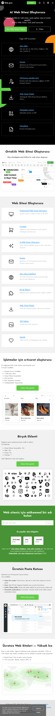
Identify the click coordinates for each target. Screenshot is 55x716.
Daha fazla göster (27, 388)
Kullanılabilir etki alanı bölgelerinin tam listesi (25, 553)
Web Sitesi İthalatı (27, 94)
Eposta (22, 62)
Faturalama (24, 126)
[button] (31, 2)
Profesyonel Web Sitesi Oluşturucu (33, 210)
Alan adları (24, 46)
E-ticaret (23, 226)
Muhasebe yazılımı (27, 110)
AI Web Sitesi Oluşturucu (30, 242)
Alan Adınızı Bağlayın (28, 274)
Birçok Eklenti (25, 289)
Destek (22, 337)
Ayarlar (38, 712)
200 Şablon (24, 321)
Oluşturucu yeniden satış (29, 78)
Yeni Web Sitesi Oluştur (15, 29)
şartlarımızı (5, 713)
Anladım (38, 708)
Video (39, 29)
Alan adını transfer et (35, 549)
